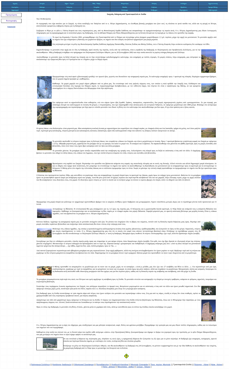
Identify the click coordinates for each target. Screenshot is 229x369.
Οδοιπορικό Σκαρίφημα (84, 364)
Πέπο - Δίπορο (109, 367)
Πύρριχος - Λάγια (201, 364)
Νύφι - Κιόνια (216, 364)
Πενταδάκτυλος (102, 364)
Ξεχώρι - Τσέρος (143, 367)
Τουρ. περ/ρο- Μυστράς (161, 364)
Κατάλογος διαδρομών (62, 364)
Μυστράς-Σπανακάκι (139, 364)
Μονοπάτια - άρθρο (126, 367)
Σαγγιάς (110, 14)
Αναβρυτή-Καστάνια (120, 364)
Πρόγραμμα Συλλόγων (40, 364)
